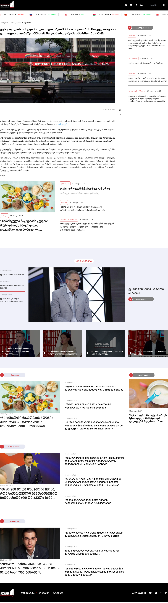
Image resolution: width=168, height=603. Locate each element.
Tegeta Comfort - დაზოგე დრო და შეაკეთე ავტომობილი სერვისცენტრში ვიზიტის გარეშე (82, 209)
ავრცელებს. (63, 125)
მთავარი (4, 23)
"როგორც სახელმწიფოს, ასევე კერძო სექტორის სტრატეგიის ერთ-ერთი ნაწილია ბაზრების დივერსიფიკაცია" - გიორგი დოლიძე (29, 569)
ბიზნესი (4, 216)
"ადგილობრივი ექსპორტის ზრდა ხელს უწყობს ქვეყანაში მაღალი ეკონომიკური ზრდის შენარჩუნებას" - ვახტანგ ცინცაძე (95, 462)
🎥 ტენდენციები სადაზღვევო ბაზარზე (12, 288)
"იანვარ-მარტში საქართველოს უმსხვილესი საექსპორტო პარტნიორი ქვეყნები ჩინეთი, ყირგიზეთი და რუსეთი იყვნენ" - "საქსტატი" (93, 483)
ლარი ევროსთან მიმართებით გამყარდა (85, 189)
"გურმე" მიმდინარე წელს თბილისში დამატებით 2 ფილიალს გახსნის (88, 407)
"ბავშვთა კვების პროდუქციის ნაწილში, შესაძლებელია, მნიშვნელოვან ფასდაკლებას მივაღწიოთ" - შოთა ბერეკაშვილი (148, 419)
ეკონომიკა (68, 5)
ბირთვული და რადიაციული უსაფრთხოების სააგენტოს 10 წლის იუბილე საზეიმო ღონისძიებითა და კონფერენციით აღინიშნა (87, 227)
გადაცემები (33, 5)
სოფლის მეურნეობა (69, 220)
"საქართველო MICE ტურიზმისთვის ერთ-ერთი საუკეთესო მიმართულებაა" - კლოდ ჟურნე (94, 535)
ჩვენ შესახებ (28, 594)
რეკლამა (58, 594)
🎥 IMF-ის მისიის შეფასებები (12, 275)
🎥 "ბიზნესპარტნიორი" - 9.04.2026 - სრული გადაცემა (11, 301)
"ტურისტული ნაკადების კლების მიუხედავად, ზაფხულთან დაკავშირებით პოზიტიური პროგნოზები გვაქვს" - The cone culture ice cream (24, 226)
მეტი (83, 5)
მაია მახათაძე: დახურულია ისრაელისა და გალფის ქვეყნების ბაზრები (92, 553)
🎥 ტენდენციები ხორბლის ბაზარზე (146, 292)
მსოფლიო (16, 23)
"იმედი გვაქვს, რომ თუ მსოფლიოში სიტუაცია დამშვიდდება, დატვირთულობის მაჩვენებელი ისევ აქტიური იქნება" (94, 572)
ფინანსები (51, 5)
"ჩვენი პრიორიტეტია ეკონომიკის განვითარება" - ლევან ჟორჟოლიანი (88, 502)
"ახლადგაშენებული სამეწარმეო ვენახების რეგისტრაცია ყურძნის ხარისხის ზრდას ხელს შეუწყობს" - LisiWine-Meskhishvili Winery (94, 426)
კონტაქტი (43, 594)
